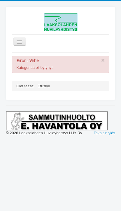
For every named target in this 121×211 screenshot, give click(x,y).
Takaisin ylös (104, 133)
